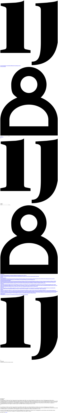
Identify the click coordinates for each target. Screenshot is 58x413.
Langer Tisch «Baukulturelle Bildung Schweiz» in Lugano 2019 (28, 286)
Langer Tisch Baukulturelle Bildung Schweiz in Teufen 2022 (9, 286)
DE (0, 274)
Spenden (34, 276)
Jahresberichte (15, 276)
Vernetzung (2, 283)
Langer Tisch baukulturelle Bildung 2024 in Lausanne (8, 285)
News (20, 65)
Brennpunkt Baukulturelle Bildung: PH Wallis (7, 281)
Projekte (4, 66)
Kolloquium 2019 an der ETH (50, 278)
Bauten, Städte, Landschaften (41, 288)
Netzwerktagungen (3, 277)
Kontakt (31, 276)
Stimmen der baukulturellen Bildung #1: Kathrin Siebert (8, 290)
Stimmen (1, 289)
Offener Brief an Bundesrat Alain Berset (22, 294)
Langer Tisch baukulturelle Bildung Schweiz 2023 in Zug (48, 285)
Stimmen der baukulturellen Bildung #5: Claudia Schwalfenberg (22, 291)
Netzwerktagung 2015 (24, 279)
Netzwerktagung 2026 (3, 278)
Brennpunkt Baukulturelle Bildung (5, 280)
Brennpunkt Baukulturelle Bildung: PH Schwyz (35, 281)
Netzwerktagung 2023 (24, 278)
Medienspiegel (20, 276)
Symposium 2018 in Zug (4, 279)
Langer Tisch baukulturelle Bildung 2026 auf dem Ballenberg (9, 284)
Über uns (1, 66)
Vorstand (1, 276)
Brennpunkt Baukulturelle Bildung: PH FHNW (21, 281)
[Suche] (4, 136)
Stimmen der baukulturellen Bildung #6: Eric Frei (39, 291)
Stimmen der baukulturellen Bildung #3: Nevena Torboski (43, 290)
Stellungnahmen (2, 293)
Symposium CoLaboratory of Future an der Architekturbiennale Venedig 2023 (28, 285)
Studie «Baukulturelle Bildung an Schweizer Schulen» (14, 288)
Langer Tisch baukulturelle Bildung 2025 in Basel (48, 284)
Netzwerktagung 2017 (11, 279)
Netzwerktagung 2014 (31, 279)
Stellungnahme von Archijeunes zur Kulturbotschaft (8, 294)
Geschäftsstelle (5, 276)
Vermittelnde (9, 65)
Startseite (1, 275)
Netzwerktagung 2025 (10, 278)
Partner (29, 276)
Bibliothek (12, 65)
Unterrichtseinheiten (3, 65)
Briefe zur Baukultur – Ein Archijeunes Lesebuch (29, 288)
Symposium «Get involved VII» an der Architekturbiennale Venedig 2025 (30, 284)
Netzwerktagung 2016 (18, 279)
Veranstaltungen (16, 65)
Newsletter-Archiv (25, 276)
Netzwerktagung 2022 (30, 278)
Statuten (12, 276)
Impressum (37, 276)
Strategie (9, 276)
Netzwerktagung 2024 (17, 278)
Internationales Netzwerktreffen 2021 (40, 278)
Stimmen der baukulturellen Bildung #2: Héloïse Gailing (25, 290)
